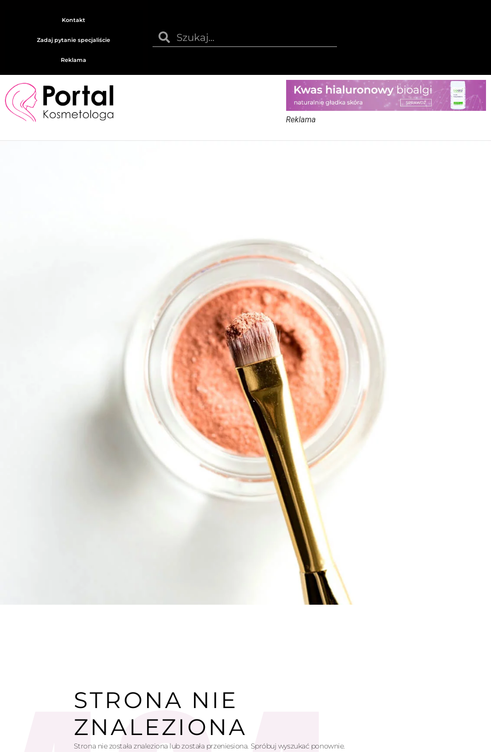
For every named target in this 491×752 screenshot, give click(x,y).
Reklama (73, 59)
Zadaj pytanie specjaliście (73, 39)
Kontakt (73, 19)
